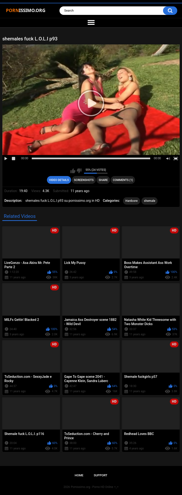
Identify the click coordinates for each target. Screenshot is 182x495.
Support (100, 475)
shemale (149, 200)
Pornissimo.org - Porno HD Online (92, 487)
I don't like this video (79, 170)
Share (103, 180)
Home (79, 475)
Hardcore (131, 200)
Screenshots (84, 180)
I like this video (72, 170)
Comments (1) (123, 180)
